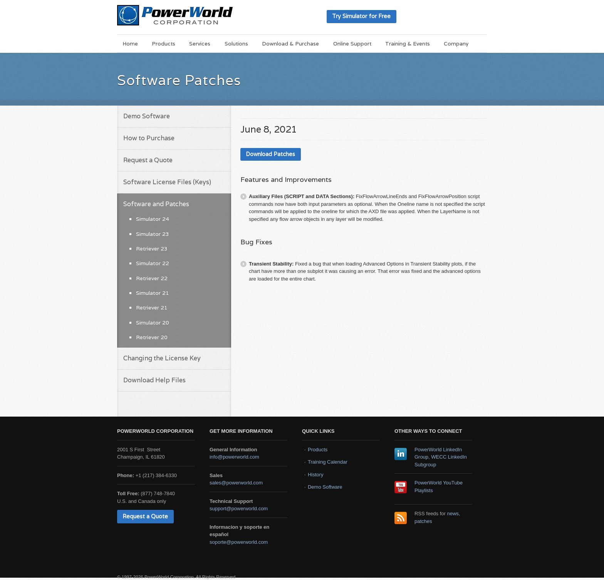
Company (456, 43)
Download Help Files (154, 380)
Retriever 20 (152, 337)
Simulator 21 (152, 292)
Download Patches (270, 154)
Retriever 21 (152, 307)
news (453, 513)
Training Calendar (327, 462)
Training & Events (407, 43)
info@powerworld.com (234, 457)
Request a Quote (148, 160)
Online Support (352, 43)
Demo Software (146, 116)
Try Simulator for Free (361, 16)
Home (130, 43)
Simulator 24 (152, 218)
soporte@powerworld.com (239, 542)
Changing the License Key (162, 358)
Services (199, 43)
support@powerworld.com (239, 508)
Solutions (236, 43)
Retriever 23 (152, 248)
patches (423, 521)
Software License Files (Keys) (167, 182)
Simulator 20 (152, 322)
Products (163, 43)
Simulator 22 (152, 263)
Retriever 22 (152, 278)
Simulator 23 (152, 233)
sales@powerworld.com (236, 483)
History (315, 474)
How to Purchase (148, 138)
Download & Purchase (290, 43)
